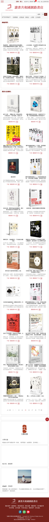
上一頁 (8, 410)
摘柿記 (27, 17)
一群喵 (32, 17)
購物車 (32, 1)
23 (18, 410)
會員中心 (26, 1)
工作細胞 (37, 17)
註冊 (17, 1)
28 (36, 410)
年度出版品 (24, 507)
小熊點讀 (21, 17)
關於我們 (7, 506)
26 (29, 410)
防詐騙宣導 (41, 506)
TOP (47, 419)
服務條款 (13, 506)
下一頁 (40, 410)
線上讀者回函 (45, 1)
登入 (21, 1)
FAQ (39, 1)
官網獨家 (15, 17)
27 (32, 410)
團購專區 (33, 506)
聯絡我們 (31, 507)
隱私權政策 (21, 506)
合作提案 (17, 507)
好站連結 (37, 507)
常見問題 (11, 507)
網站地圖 (27, 506)
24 (22, 410)
